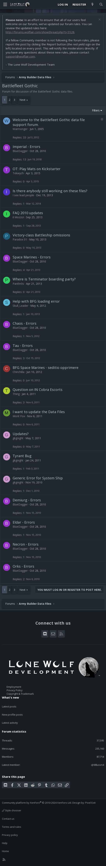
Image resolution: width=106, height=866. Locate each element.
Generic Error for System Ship (38, 478)
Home (5, 851)
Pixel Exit (90, 802)
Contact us (8, 818)
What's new (10, 697)
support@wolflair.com (20, 56)
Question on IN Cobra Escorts (37, 389)
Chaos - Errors (24, 323)
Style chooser (11, 810)
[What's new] (92, 4)
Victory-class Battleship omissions (41, 235)
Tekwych (18, 173)
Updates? (21, 433)
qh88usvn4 (97, 765)
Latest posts (9, 706)
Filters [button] (96, 110)
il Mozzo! (18, 217)
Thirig (16, 394)
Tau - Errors (23, 345)
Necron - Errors (26, 544)
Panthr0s (18, 283)
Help (4, 843)
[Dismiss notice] (99, 20)
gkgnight (18, 438)
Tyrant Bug (22, 455)
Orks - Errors (23, 566)
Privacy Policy (15, 690)
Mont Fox (19, 416)
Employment (14, 687)
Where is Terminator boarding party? (44, 279)
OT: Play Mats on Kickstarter (36, 168)
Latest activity (10, 722)
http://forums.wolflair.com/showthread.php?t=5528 (40, 32)
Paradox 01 (20, 239)
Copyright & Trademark (20, 693)
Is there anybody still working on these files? (50, 190)
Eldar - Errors (24, 522)
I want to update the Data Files (39, 411)
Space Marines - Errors (32, 257)
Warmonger (20, 129)
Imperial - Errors (26, 146)
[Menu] (5, 4)
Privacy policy (10, 835)
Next (22, 100)
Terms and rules (11, 827)
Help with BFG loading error (36, 301)
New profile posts (12, 714)
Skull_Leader (20, 305)
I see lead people (23, 195)
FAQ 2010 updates (28, 213)
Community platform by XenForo (37, 802)
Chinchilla (18, 372)
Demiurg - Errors (27, 500)
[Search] (101, 4)
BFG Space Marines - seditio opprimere (45, 367)
